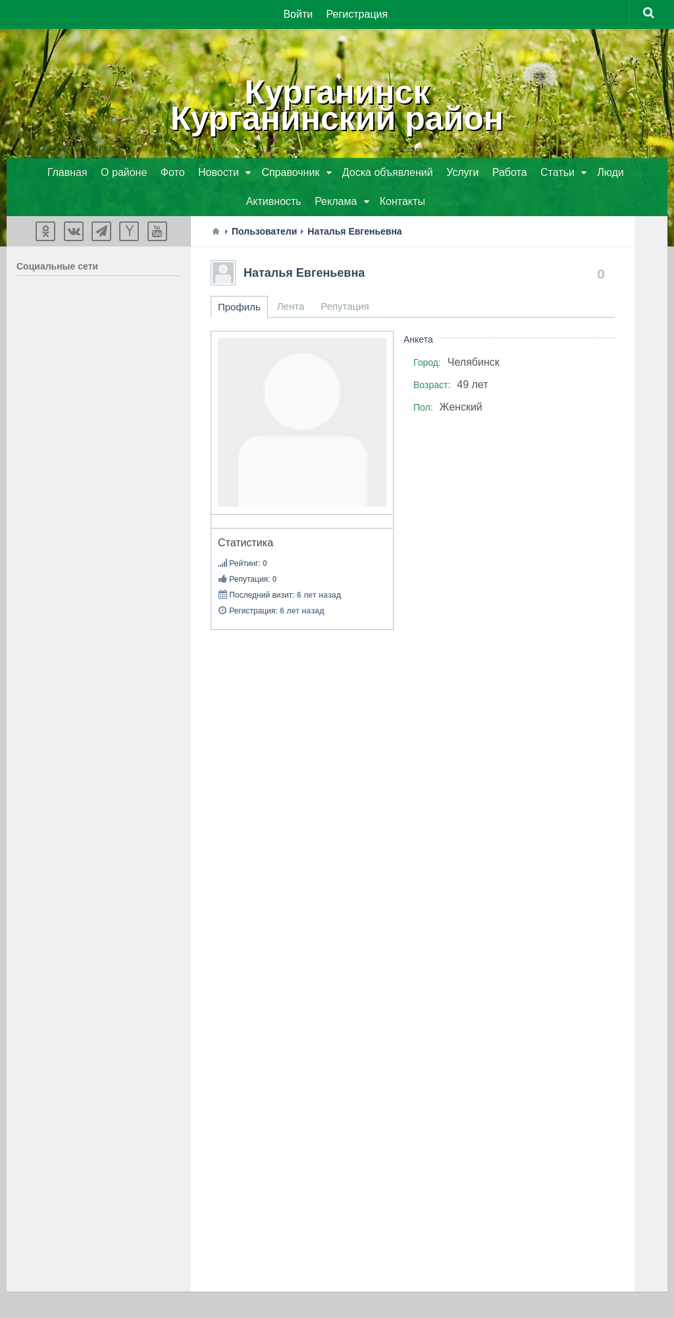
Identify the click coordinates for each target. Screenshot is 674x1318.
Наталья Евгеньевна (304, 272)
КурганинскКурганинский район (337, 105)
